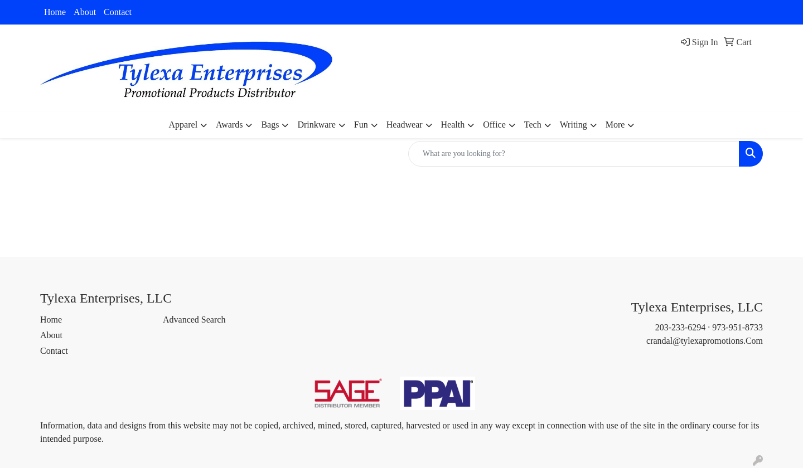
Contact (118, 12)
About (85, 12)
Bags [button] (270, 124)
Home (55, 12)
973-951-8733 (737, 327)
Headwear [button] (404, 124)
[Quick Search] (573, 154)
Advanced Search (194, 319)
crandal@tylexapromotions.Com (704, 340)
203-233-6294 (680, 327)
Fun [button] (361, 124)
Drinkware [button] (316, 124)
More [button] (615, 124)
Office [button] (494, 124)
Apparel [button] (183, 124)
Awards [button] (229, 124)
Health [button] (453, 124)
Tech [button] (532, 124)
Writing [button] (573, 124)
